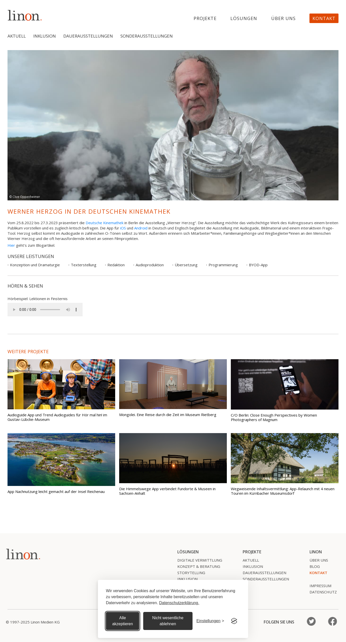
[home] (25, 15)
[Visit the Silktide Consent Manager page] (234, 621)
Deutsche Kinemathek (104, 222)
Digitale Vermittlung (197, 560)
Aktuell (17, 36)
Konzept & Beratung (196, 566)
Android (140, 227)
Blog (312, 566)
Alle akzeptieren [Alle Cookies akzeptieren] (122, 621)
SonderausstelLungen (263, 579)
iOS (123, 227)
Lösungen (243, 18)
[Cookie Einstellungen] (210, 621)
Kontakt (323, 18)
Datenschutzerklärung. (179, 603)
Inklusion (44, 36)
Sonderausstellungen (146, 36)
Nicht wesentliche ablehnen (168, 621)
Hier (11, 245)
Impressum (317, 585)
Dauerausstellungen (88, 36)
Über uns (283, 18)
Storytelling (188, 572)
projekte (205, 18)
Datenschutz (320, 592)
